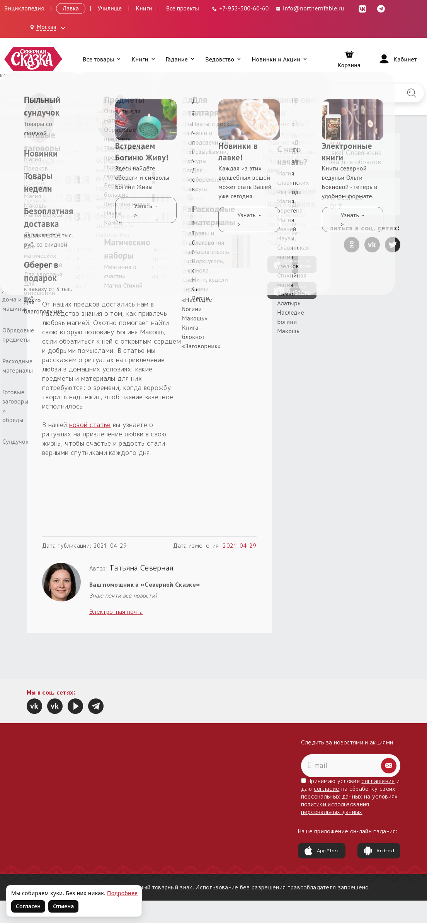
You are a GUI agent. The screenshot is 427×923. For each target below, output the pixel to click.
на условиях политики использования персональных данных (349, 804)
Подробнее (122, 893)
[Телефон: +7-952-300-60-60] (239, 8)
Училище (110, 8)
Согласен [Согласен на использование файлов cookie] (28, 906)
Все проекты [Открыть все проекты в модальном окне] (182, 8)
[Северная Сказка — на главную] (33, 59)
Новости (63, 124)
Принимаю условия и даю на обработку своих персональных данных (350, 796)
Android (378, 850)
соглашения (378, 781)
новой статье (90, 425)
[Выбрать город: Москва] (48, 27)
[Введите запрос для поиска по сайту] (182, 93)
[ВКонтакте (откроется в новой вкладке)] (363, 8)
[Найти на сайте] (411, 93)
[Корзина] (349, 59)
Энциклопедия (24, 8)
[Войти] (397, 59)
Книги (144, 8)
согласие (327, 788)
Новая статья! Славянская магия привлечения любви (145, 124)
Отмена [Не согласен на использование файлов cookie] (63, 906)
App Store (322, 850)
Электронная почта (116, 611)
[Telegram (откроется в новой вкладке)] (381, 8)
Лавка (71, 8)
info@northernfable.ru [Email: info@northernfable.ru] (309, 8)
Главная (37, 124)
